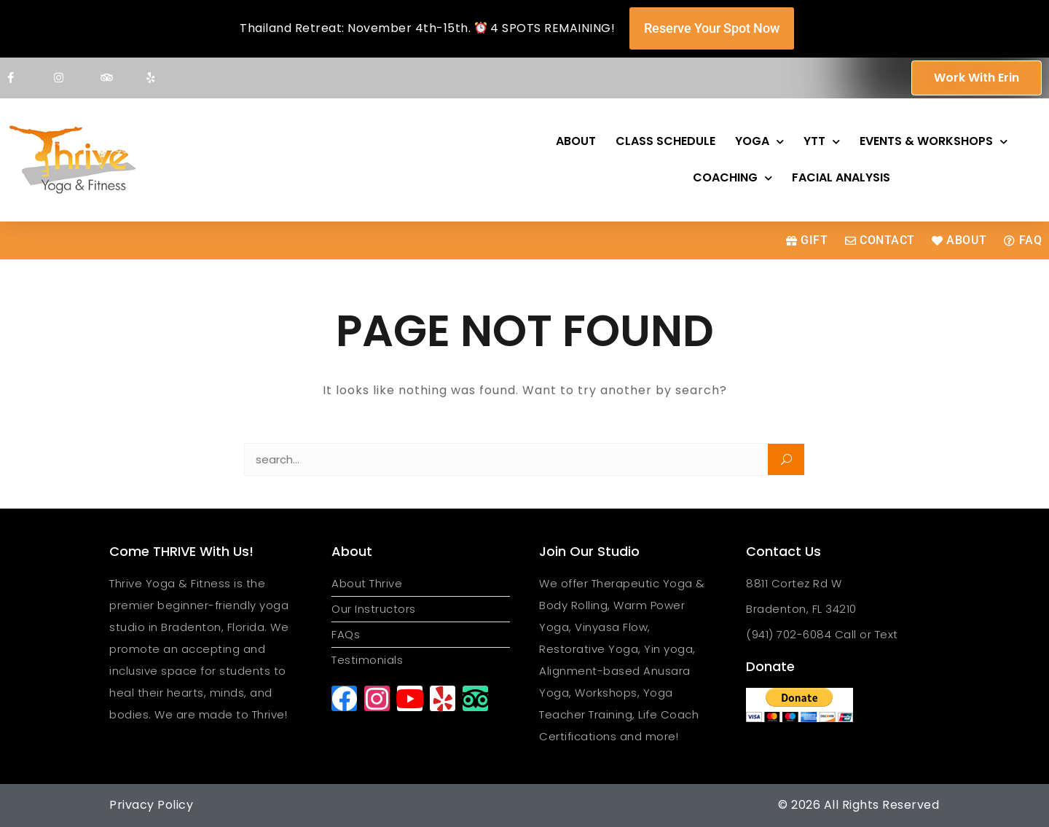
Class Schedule (665, 141)
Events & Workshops (933, 141)
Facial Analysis (841, 177)
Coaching (732, 178)
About (576, 141)
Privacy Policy (151, 804)
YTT (822, 141)
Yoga (759, 141)
